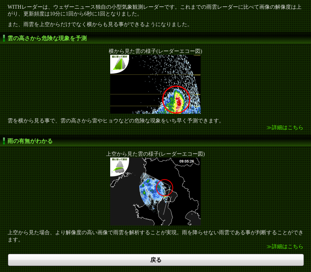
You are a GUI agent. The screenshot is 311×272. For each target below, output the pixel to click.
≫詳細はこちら (284, 127)
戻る (156, 260)
